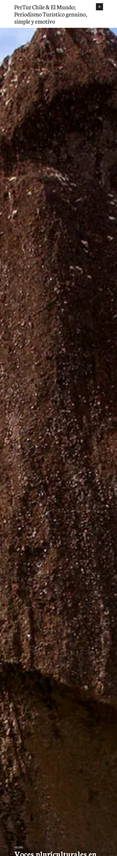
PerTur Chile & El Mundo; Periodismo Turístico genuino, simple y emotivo (50, 14)
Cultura (18, 847)
